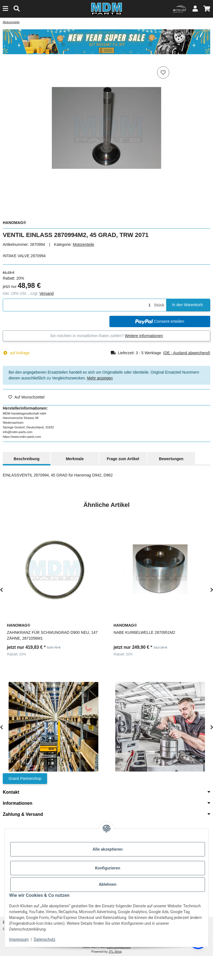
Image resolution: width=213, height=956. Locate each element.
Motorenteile (83, 244)
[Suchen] (17, 8)
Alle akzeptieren (107, 849)
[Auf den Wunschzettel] (163, 72)
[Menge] (77, 305)
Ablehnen (108, 884)
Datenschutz (44, 939)
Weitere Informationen (144, 336)
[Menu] (5, 8)
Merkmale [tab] (75, 459)
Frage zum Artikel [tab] (123, 459)
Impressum (19, 939)
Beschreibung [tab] (26, 459)
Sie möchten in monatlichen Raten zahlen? (106, 336)
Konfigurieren (107, 868)
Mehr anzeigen (100, 378)
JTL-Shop (115, 951)
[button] (195, 8)
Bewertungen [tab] (171, 459)
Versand (46, 293)
